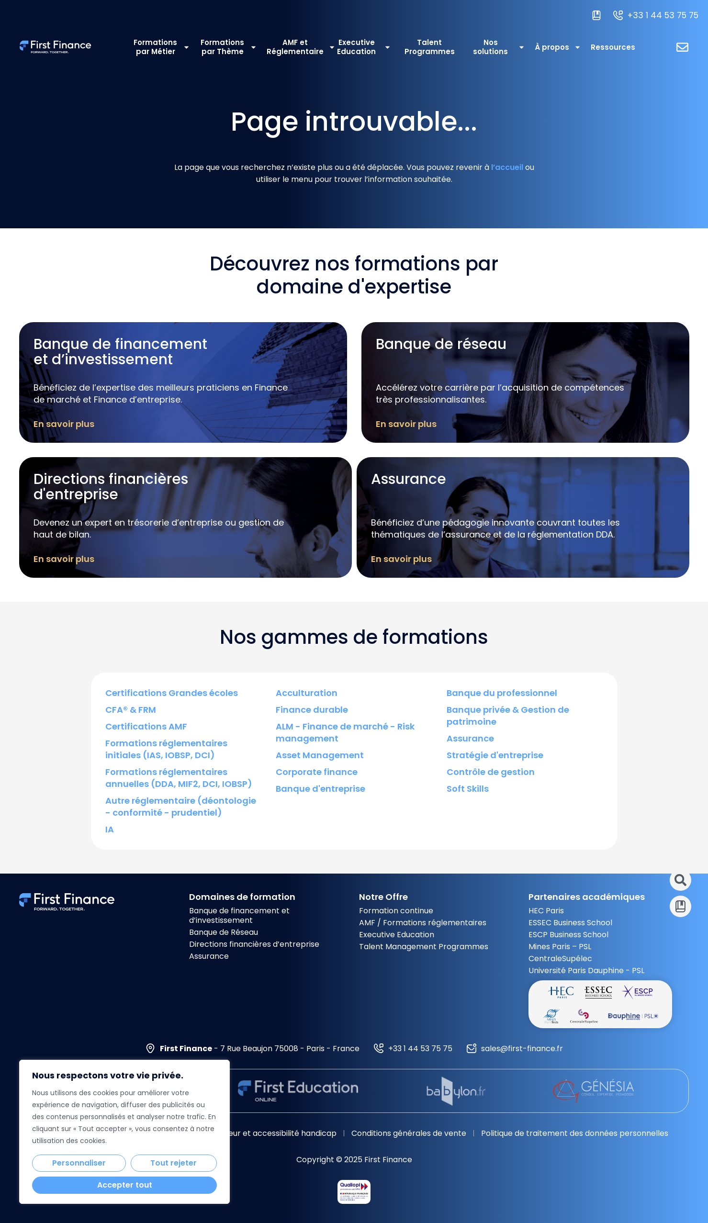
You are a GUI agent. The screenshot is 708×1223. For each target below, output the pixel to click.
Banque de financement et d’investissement (239, 915)
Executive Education (364, 46)
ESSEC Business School (570, 922)
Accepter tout (124, 1184)
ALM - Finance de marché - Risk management (345, 732)
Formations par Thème (229, 46)
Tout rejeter (173, 1162)
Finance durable (312, 710)
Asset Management (320, 755)
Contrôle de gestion (491, 772)
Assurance (470, 738)
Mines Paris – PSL (559, 946)
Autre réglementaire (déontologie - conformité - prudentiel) (180, 807)
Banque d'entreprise (320, 789)
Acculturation (306, 693)
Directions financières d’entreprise (254, 944)
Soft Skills (468, 789)
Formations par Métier (162, 46)
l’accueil (507, 167)
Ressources (613, 47)
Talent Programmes (430, 46)
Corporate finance (317, 772)
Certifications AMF (146, 726)
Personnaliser (79, 1162)
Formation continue (396, 910)
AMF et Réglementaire (295, 46)
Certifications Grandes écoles (171, 693)
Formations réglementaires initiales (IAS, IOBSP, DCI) (166, 749)
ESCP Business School (568, 934)
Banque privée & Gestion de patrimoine (508, 716)
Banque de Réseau (223, 932)
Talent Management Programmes (423, 946)
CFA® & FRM (130, 710)
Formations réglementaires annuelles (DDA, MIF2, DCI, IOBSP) (178, 778)
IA (109, 829)
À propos (558, 47)
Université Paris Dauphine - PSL (586, 970)
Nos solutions (499, 46)
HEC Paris (546, 910)
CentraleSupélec (560, 958)
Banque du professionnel (502, 693)
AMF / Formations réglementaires (422, 922)
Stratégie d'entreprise (495, 755)
